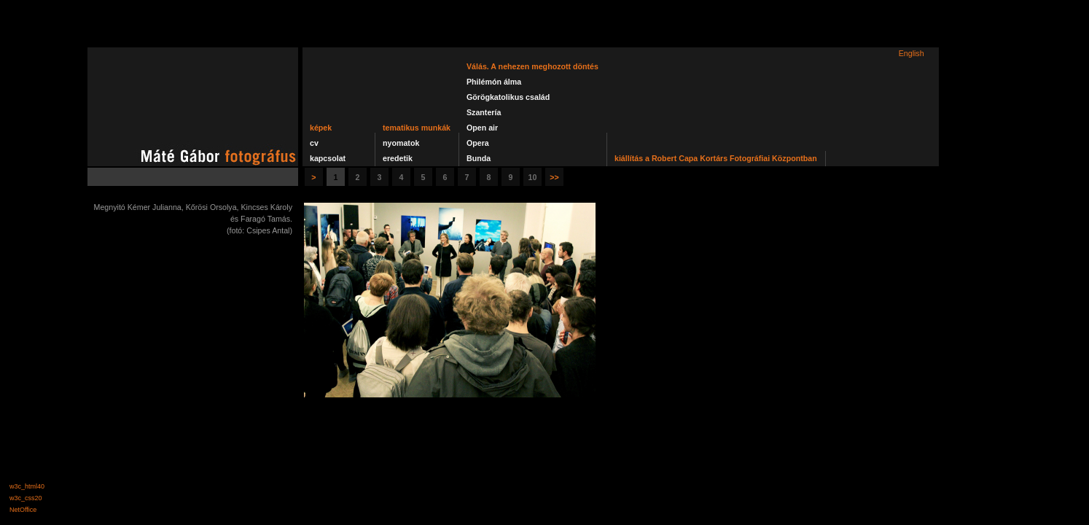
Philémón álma (494, 81)
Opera (478, 143)
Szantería (484, 112)
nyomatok (401, 143)
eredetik (398, 158)
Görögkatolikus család (508, 97)
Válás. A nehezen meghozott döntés (532, 66)
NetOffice (22, 509)
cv (314, 143)
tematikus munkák (416, 127)
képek (321, 127)
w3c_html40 (26, 486)
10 (532, 177)
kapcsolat (328, 158)
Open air (482, 127)
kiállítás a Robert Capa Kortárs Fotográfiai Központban (715, 158)
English (911, 53)
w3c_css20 (25, 498)
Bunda (479, 158)
